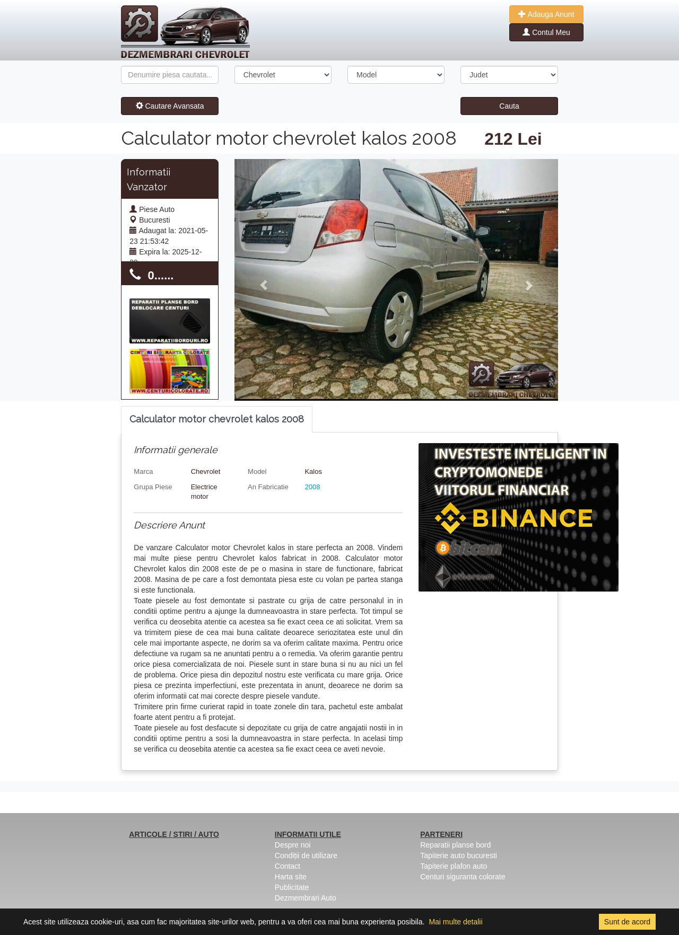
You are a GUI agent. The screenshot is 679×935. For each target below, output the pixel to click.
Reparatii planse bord (455, 845)
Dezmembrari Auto (305, 898)
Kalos (313, 471)
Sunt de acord (627, 922)
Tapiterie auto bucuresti (458, 855)
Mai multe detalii (455, 922)
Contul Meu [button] (546, 32)
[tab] (216, 419)
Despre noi (293, 845)
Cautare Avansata (170, 106)
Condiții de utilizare (306, 855)
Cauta (509, 106)
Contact (287, 866)
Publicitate (292, 887)
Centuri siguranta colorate (462, 876)
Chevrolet (206, 471)
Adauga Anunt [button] (546, 14)
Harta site (291, 876)
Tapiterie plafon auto (453, 866)
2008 (312, 487)
